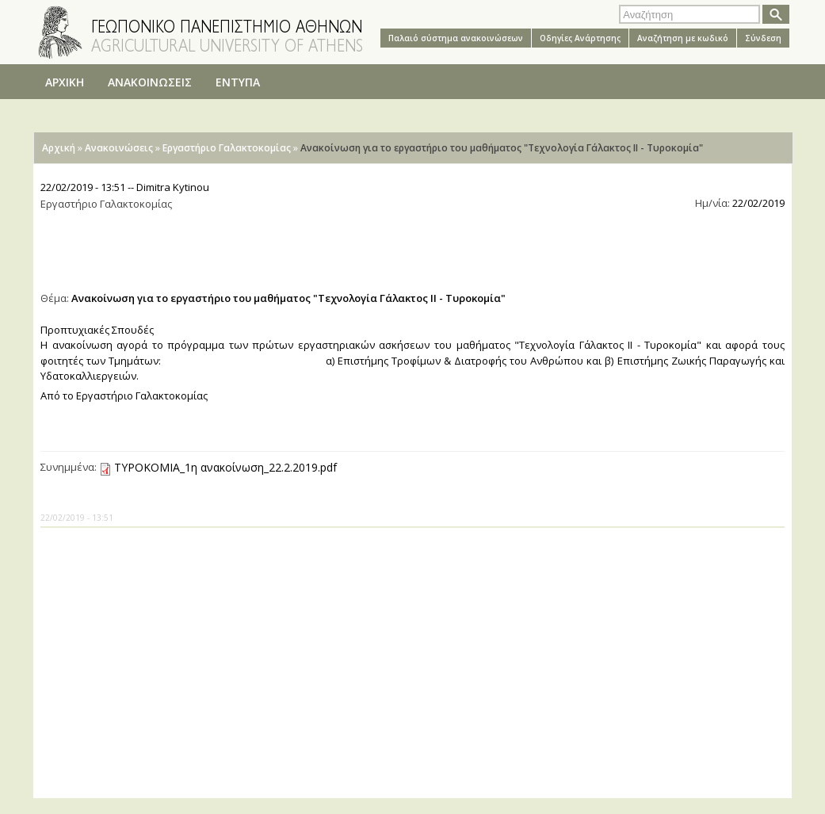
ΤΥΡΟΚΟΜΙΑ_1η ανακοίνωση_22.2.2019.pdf (225, 467)
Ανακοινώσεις (119, 148)
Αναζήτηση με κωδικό (682, 38)
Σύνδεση (763, 38)
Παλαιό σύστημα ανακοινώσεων (455, 38)
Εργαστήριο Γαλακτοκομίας (226, 148)
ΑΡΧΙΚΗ (64, 82)
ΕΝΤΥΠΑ (238, 82)
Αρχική (58, 148)
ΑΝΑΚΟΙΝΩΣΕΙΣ (150, 82)
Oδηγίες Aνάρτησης (580, 38)
